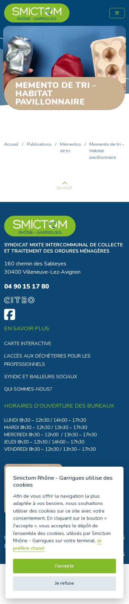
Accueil (11, 144)
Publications (39, 144)
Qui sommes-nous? (28, 389)
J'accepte (64, 566)
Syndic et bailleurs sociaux (40, 376)
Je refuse (64, 583)
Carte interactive (27, 343)
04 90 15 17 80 (26, 286)
